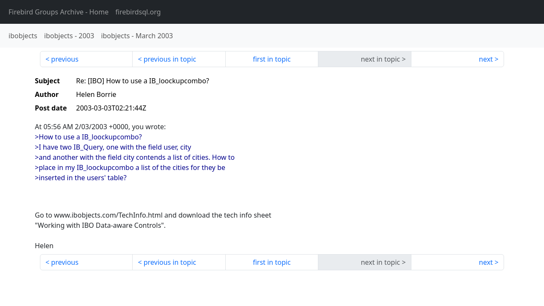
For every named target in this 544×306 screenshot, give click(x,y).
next (486, 59)
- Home (58, 12)
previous (64, 59)
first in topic (272, 59)
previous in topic (170, 59)
